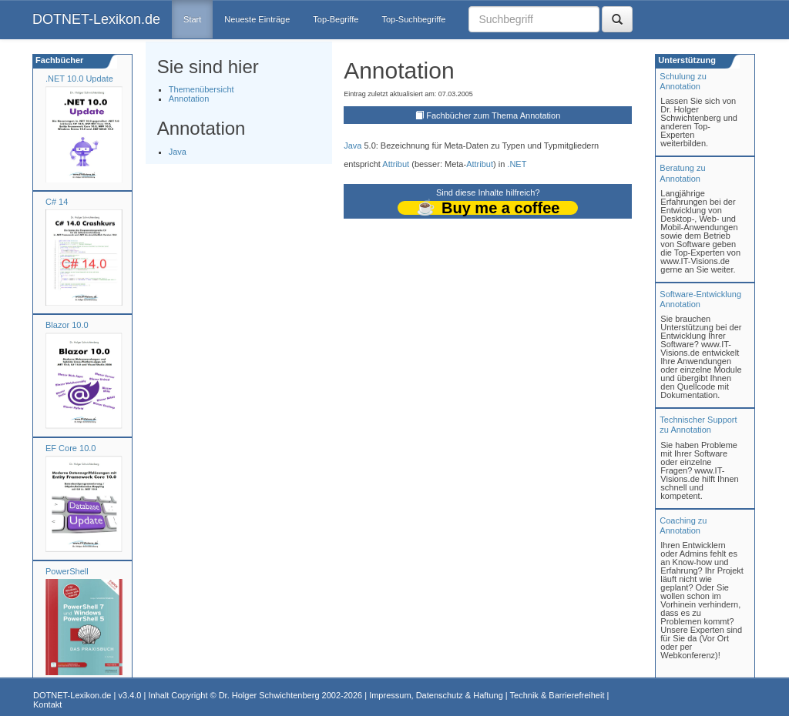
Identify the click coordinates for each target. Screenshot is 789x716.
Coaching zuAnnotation (683, 525)
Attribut (395, 164)
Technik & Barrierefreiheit (557, 695)
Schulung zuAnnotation (683, 81)
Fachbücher (58, 60)
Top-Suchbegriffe (413, 19)
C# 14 (56, 201)
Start (192, 19)
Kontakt (47, 704)
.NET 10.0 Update (79, 78)
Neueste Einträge (257, 19)
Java (177, 151)
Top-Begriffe (335, 19)
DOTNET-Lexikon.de (96, 19)
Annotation (189, 98)
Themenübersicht (201, 89)
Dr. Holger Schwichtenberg (269, 695)
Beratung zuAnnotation (682, 172)
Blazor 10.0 (67, 325)
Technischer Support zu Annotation (698, 424)
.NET (516, 164)
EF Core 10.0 (70, 448)
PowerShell (67, 571)
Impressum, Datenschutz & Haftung (436, 695)
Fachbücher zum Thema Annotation (493, 115)
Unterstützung (686, 60)
